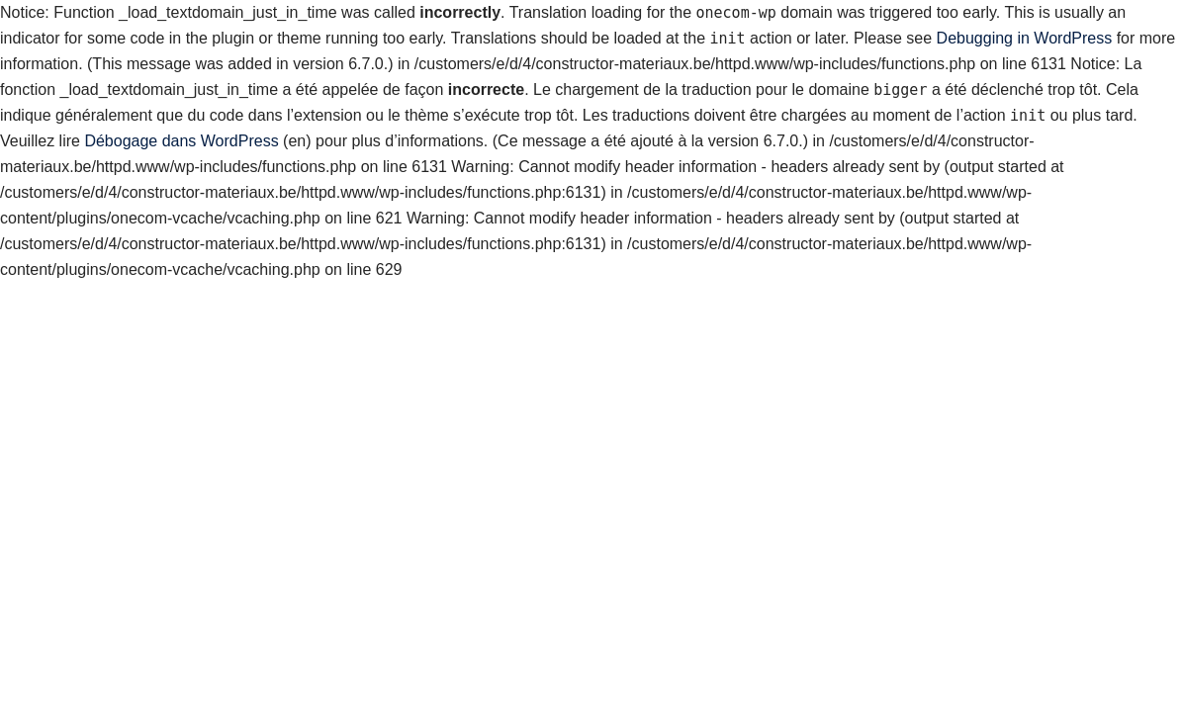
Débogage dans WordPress (181, 141)
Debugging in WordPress (1025, 38)
